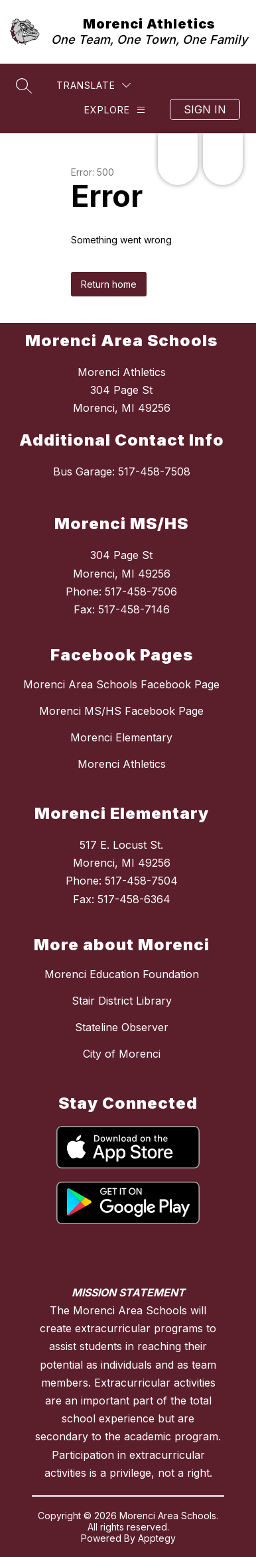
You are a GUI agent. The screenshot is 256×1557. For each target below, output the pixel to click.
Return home (109, 284)
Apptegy (157, 1538)
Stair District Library (122, 1000)
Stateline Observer (121, 1027)
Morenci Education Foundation (121, 974)
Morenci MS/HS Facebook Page (121, 710)
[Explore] (115, 109)
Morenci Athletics (122, 764)
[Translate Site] (93, 85)
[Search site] (24, 85)
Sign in (205, 109)
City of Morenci (121, 1053)
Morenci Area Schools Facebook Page (121, 684)
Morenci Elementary (121, 737)
